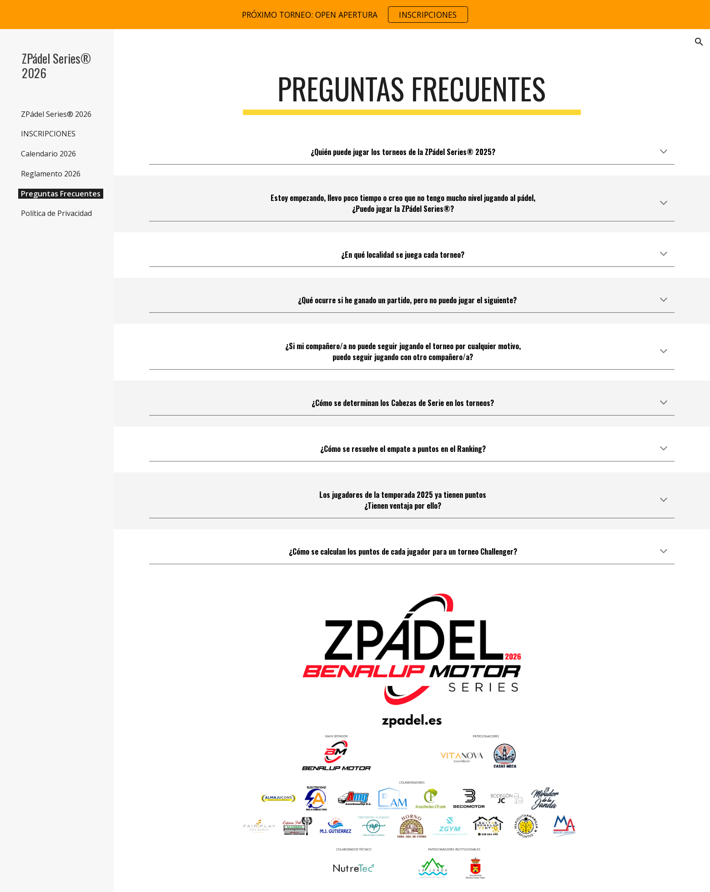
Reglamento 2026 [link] (51, 174)
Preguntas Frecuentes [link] (61, 194)
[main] (412, 93)
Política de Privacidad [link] (56, 213)
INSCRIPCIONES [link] (48, 134)
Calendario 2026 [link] (48, 154)
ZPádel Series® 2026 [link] (56, 114)
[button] (699, 42)
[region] (355, 14)
